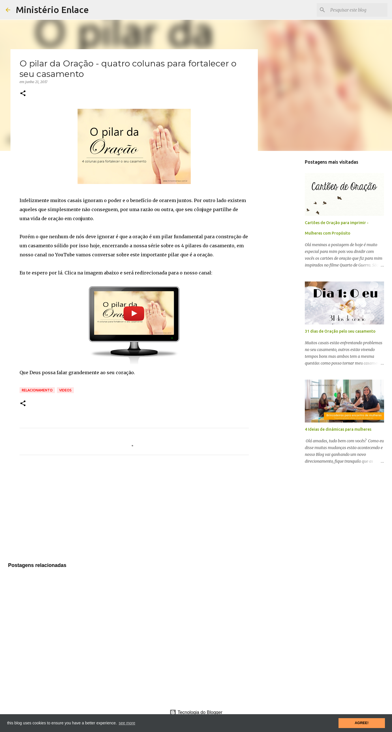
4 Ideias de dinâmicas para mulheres (338, 429)
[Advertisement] (134, 512)
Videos (65, 390)
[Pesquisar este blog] (357, 10)
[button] (23, 94)
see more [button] (127, 723)
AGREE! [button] (362, 723)
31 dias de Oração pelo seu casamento (340, 331)
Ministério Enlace (52, 10)
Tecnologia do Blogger (196, 712)
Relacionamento (37, 390)
